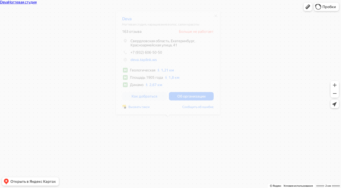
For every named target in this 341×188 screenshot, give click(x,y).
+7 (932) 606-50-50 (142, 54)
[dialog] (168, 64)
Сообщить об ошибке (198, 109)
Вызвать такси (139, 109)
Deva (127, 20)
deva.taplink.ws (143, 62)
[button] (308, 7)
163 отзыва (131, 33)
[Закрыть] (216, 18)
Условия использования (298, 185)
